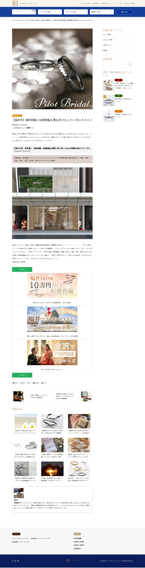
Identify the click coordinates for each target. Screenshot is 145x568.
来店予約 (22, 269)
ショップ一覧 (117, 3)
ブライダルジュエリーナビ (114, 561)
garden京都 (53, 258)
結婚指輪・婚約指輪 (22, 258)
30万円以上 (77, 549)
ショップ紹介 (107, 34)
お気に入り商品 (129, 3)
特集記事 (95, 3)
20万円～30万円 (79, 546)
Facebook (12, 561)
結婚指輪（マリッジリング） (21, 542)
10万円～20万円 (79, 542)
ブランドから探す (84, 3)
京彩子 (28, 128)
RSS (18, 561)
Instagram (15, 561)
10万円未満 (77, 539)
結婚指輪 (38, 506)
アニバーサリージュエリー (20, 539)
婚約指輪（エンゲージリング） (41, 539)
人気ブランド (17, 115)
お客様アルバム (106, 3)
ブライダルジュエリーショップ (73, 245)
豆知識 (105, 50)
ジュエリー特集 (108, 40)
